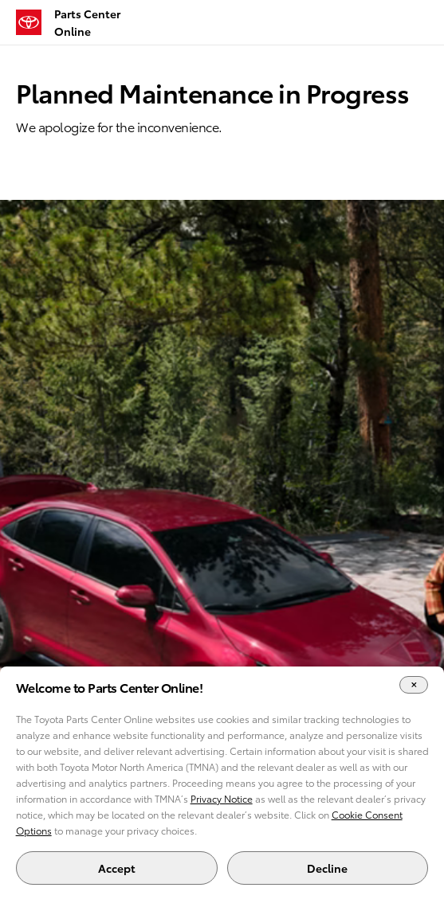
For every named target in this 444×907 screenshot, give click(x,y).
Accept (117, 868)
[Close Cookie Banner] (413, 685)
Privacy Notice (222, 798)
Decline (327, 868)
